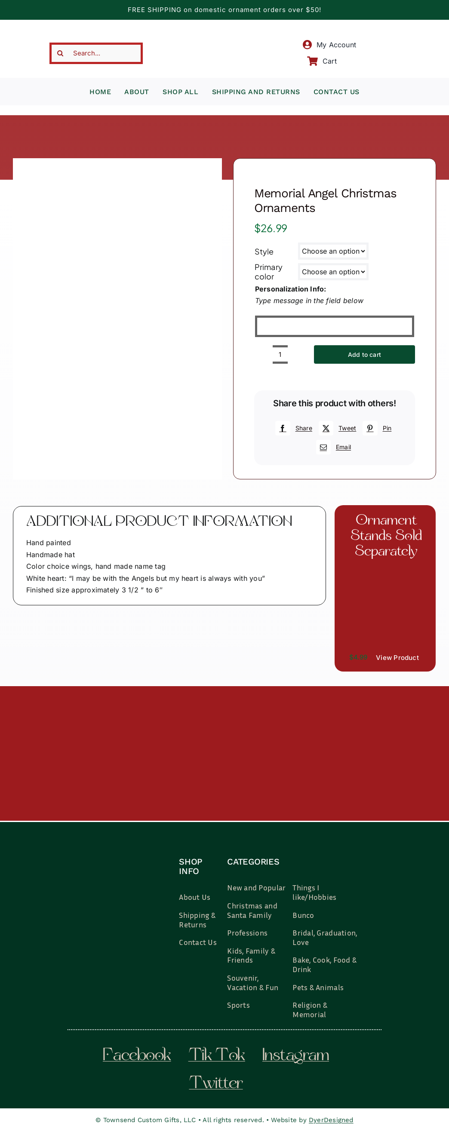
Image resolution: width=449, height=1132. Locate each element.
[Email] (332, 447)
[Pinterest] (375, 428)
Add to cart (364, 354)
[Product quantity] (280, 354)
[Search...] (96, 53)
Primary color (269, 271)
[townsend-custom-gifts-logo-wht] (128, 847)
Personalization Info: (290, 289)
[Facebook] (292, 428)
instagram (295, 1056)
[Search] (60, 53)
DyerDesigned (331, 1120)
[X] (336, 428)
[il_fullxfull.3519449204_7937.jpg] (385, 570)
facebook (137, 1056)
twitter (216, 1084)
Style (264, 251)
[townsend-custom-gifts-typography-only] (224, 33)
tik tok (216, 1056)
